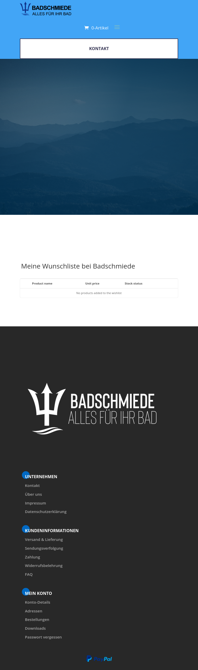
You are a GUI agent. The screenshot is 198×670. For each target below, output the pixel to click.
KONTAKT (99, 48)
